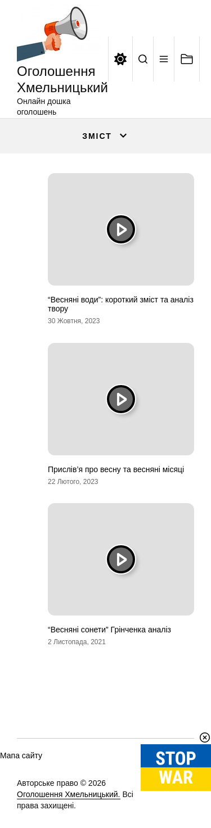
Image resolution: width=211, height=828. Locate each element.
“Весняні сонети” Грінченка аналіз (109, 629)
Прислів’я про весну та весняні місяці (116, 469)
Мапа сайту (21, 755)
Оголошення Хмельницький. (68, 794)
